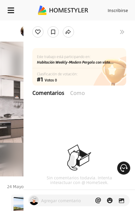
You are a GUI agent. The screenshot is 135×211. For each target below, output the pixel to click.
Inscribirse (118, 10)
